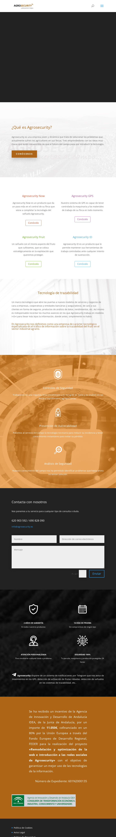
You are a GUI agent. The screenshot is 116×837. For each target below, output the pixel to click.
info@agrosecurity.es (22, 526)
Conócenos (24, 153)
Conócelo (33, 222)
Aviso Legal (19, 832)
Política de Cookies (23, 827)
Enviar (96, 574)
